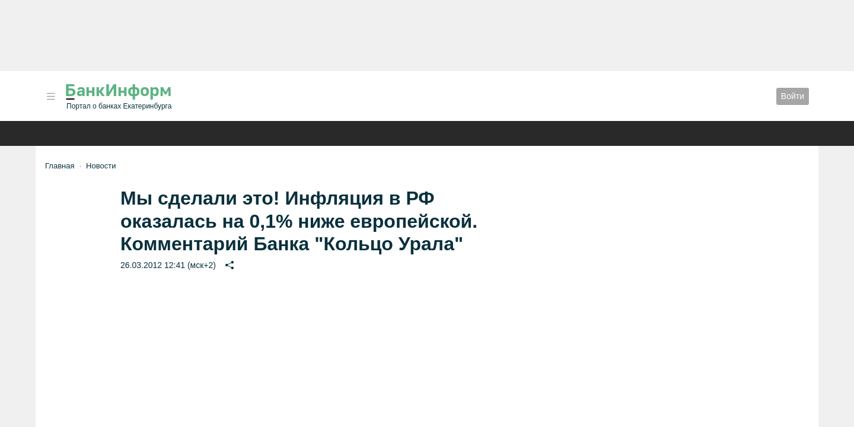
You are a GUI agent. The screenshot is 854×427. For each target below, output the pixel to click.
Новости (101, 165)
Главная (59, 165)
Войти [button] (792, 96)
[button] (51, 96)
